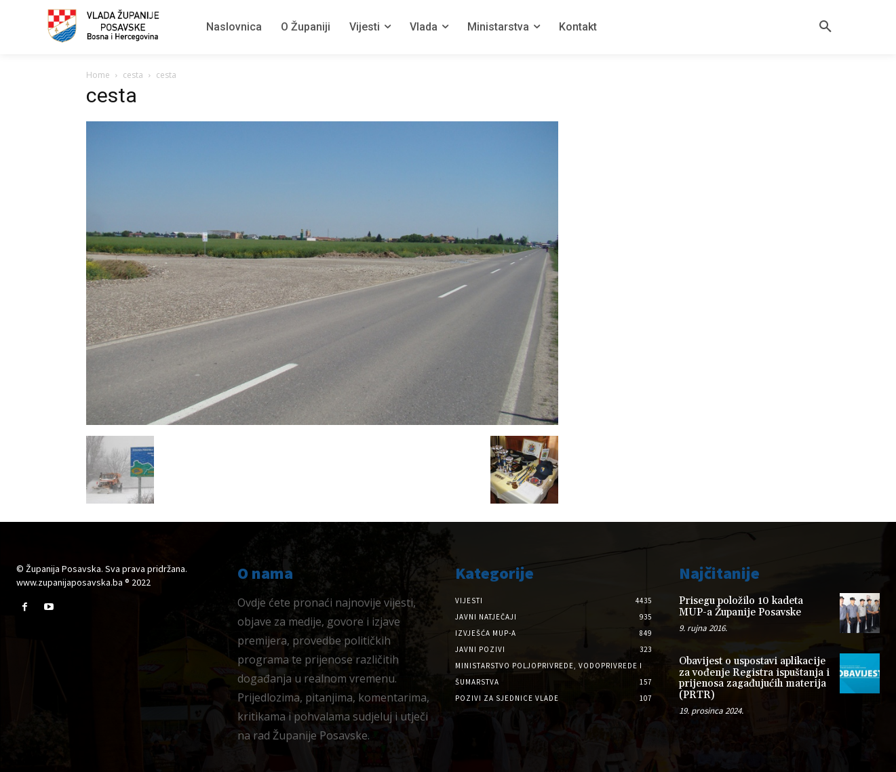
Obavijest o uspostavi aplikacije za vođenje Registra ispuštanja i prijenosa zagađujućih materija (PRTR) (754, 678)
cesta (133, 75)
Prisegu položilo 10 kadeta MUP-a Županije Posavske (741, 606)
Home (98, 75)
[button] (825, 27)
